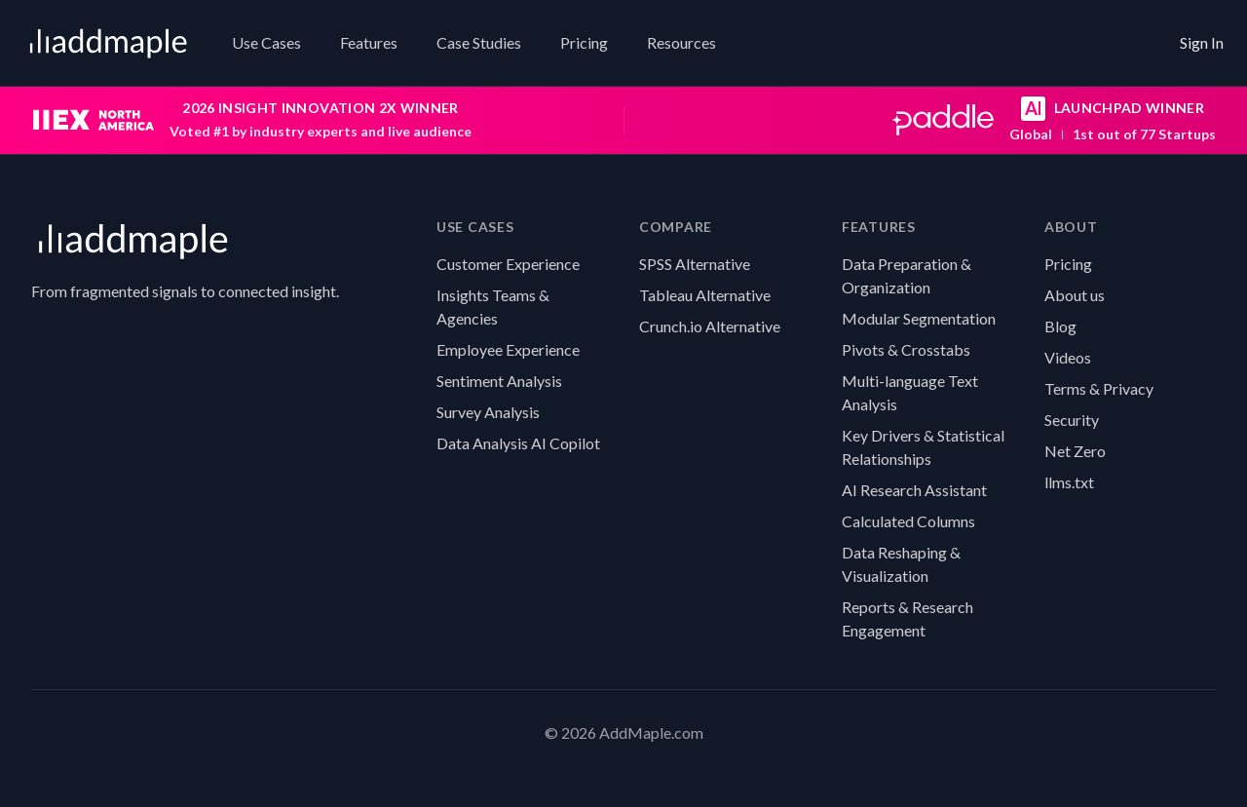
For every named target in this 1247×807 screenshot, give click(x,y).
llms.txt (1069, 482)
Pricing (584, 42)
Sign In (1202, 42)
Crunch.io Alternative (709, 326)
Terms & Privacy (1098, 388)
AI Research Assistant (914, 489)
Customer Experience (508, 263)
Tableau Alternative (705, 295)
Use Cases (266, 42)
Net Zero (1075, 451)
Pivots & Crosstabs (906, 349)
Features (368, 42)
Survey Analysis (488, 412)
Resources (681, 42)
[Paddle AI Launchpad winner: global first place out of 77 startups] (932, 120)
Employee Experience (508, 349)
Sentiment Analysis (499, 380)
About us (1074, 295)
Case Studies (478, 42)
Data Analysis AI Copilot (518, 443)
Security (1071, 419)
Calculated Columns (908, 521)
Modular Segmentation (919, 318)
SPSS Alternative (694, 263)
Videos (1067, 357)
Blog (1060, 326)
